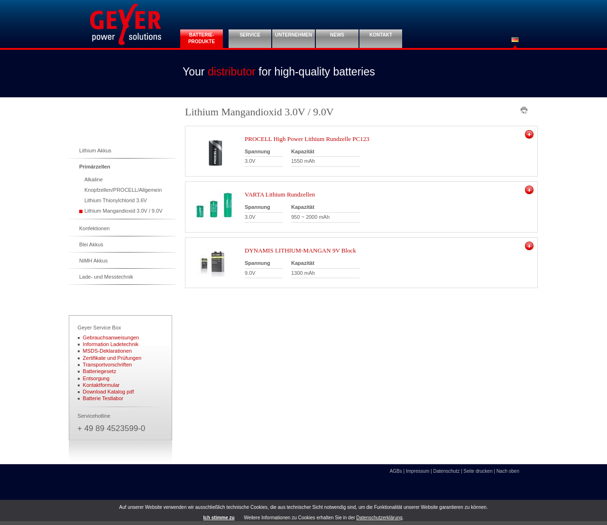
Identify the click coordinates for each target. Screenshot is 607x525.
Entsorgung (96, 378)
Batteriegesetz (99, 371)
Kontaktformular (101, 385)
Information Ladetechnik (110, 344)
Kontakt (380, 35)
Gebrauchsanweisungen (111, 337)
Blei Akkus (91, 244)
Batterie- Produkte (201, 38)
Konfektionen (94, 228)
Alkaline (93, 179)
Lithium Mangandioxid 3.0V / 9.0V (123, 211)
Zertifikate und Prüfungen (112, 358)
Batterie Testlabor (103, 398)
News (337, 35)
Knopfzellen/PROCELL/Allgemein (123, 190)
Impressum (417, 471)
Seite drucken (477, 471)
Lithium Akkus (95, 150)
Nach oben (508, 471)
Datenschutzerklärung (379, 517)
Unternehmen (293, 35)
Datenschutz (446, 471)
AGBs (396, 471)
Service (249, 35)
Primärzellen (94, 166)
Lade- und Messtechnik (106, 277)
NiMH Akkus (93, 260)
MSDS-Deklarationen (107, 351)
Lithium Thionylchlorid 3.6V (115, 200)
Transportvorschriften (107, 364)
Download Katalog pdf (108, 391)
